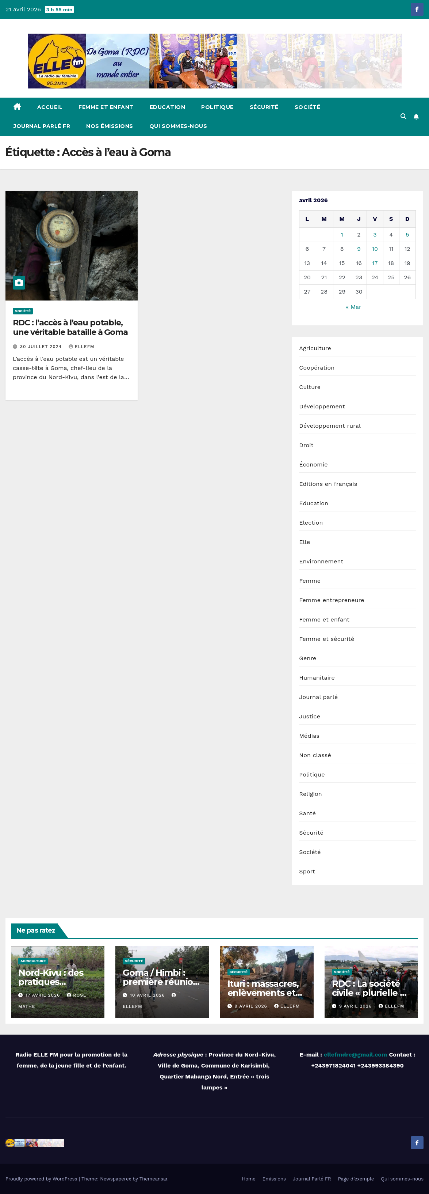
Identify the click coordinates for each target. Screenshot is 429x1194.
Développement (322, 406)
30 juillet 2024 (42, 346)
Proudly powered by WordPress (42, 1179)
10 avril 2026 (148, 995)
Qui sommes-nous (178, 126)
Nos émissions (109, 126)
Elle (304, 542)
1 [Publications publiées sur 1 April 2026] (342, 234)
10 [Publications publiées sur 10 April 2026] (375, 248)
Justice (309, 716)
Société (308, 107)
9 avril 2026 (251, 1006)
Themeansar (153, 1179)
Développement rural (330, 425)
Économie (313, 464)
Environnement (321, 561)
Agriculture (315, 348)
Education (167, 107)
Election (311, 522)
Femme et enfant (106, 107)
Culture (310, 386)
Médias (309, 735)
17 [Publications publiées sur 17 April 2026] (375, 263)
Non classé (315, 755)
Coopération (316, 367)
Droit (306, 445)
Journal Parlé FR (42, 126)
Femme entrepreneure (331, 600)
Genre (307, 658)
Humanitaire (317, 677)
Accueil (50, 107)
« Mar (353, 306)
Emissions (274, 1179)
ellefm (81, 346)
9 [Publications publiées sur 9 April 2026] (359, 248)
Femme (310, 580)
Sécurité (264, 107)
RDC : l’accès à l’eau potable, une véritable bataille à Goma (70, 327)
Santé (307, 813)
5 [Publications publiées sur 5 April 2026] (407, 234)
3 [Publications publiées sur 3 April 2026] (374, 234)
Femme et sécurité (326, 638)
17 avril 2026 (44, 995)
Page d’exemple (356, 1179)
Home (249, 1179)
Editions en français (328, 483)
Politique (217, 107)
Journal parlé (318, 697)
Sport (307, 871)
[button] (403, 116)
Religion (310, 793)
